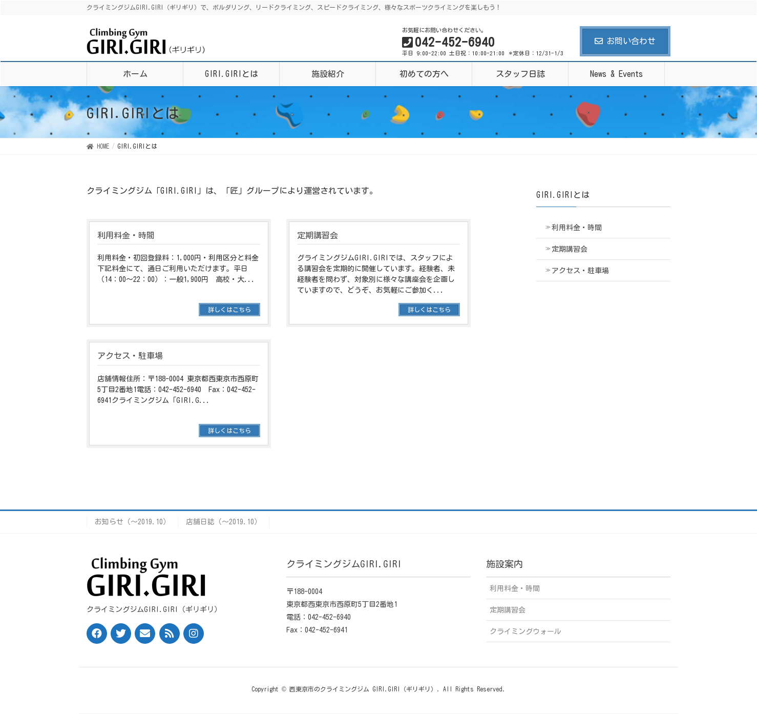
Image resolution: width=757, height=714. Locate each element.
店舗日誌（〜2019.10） (223, 521)
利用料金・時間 (577, 227)
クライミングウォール (525, 631)
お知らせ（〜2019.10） (132, 521)
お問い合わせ (625, 41)
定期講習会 (569, 249)
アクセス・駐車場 (580, 270)
